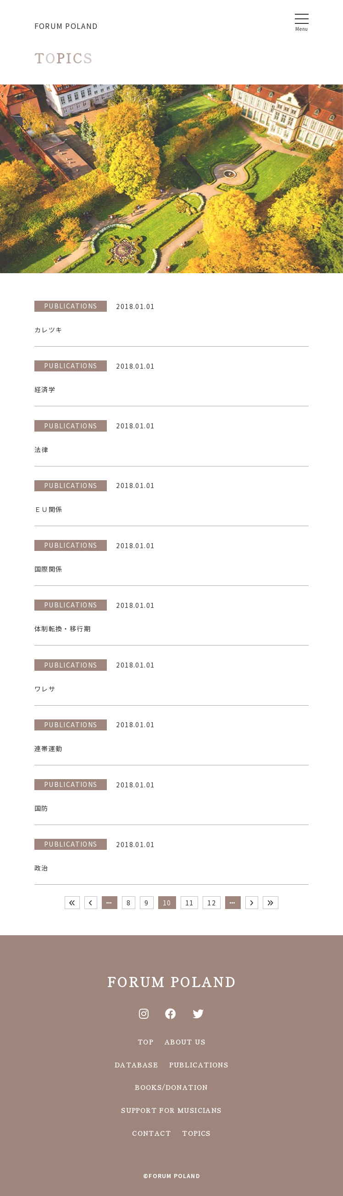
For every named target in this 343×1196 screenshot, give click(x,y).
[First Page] (72, 902)
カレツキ (48, 329)
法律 (41, 449)
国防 (41, 808)
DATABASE (136, 1064)
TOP (145, 1041)
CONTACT (151, 1133)
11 (189, 902)
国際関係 (48, 568)
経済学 (44, 389)
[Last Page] (270, 902)
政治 (41, 867)
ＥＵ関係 (48, 509)
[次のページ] (251, 902)
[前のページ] (90, 902)
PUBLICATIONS (71, 305)
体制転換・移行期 (62, 628)
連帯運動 (48, 748)
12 (211, 902)
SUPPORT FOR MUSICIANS (171, 1110)
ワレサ (44, 688)
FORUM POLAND (66, 26)
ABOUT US (185, 1041)
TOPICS (196, 1133)
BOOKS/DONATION (171, 1087)
